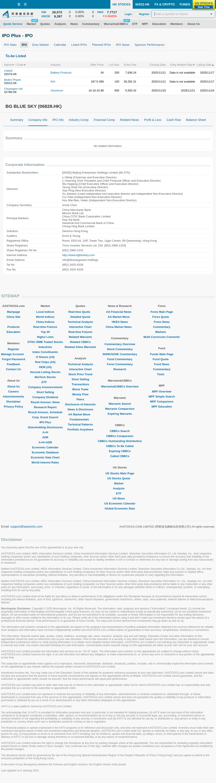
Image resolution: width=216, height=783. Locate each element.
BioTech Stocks (45, 377)
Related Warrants (80, 337)
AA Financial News (120, 311)
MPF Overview (161, 391)
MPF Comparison (161, 401)
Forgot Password (13, 359)
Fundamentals (80, 419)
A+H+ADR (45, 442)
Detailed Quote (80, 316)
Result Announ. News (45, 402)
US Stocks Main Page (119, 473)
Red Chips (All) (45, 362)
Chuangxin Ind (13, 88)
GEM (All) (45, 367)
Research (119, 369)
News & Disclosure (80, 409)
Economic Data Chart (45, 457)
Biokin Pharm (12, 79)
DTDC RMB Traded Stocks (45, 342)
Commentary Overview (120, 344)
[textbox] (183, 13)
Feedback (13, 364)
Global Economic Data (120, 508)
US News (120, 498)
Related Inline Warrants (80, 347)
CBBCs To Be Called (120, 446)
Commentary (161, 327)
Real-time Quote (81, 311)
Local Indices (45, 311)
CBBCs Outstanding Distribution (120, 441)
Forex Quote (161, 316)
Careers (13, 391)
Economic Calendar (45, 447)
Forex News (162, 322)
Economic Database (45, 452)
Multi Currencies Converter (162, 337)
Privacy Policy (13, 406)
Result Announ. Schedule (45, 412)
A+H (45, 432)
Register (13, 349)
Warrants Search (120, 403)
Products (13, 327)
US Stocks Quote (119, 478)
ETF (45, 382)
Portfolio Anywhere (80, 429)
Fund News (161, 364)
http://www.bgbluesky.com (78, 255)
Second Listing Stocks (45, 372)
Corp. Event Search (45, 417)
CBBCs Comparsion (119, 436)
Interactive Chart (80, 327)
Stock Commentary (120, 349)
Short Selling (45, 392)
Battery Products (61, 72)
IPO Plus (45, 422)
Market (119, 483)
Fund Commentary (119, 359)
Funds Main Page (161, 354)
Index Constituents (45, 352)
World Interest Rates (45, 462)
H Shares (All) (45, 357)
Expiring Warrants (120, 413)
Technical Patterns (80, 424)
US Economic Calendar (119, 503)
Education (13, 332)
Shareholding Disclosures (45, 427)
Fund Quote (162, 359)
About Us (13, 386)
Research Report (45, 407)
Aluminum (57, 90)
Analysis (120, 488)
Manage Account (13, 354)
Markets (161, 332)
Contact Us (13, 369)
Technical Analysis (80, 322)
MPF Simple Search (162, 396)
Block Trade (80, 389)
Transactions (80, 384)
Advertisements (13, 396)
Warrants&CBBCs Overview (119, 386)
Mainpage (13, 311)
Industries (45, 347)
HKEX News (120, 322)
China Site (14, 316)
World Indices (45, 316)
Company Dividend (45, 397)
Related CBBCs (80, 342)
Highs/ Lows (45, 337)
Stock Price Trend (80, 374)
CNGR (8, 70)
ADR (45, 437)
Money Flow (80, 394)
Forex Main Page (162, 311)
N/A (53, 81)
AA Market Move (80, 414)
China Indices (45, 322)
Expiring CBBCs (120, 451)
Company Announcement (45, 387)
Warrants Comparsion (119, 408)
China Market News (120, 327)
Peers (80, 399)
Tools (161, 374)
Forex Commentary (120, 364)
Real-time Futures (45, 327)
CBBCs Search (120, 431)
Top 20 (45, 332)
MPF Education (161, 406)
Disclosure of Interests (80, 404)
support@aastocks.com (26, 526)
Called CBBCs (119, 456)
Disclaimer (13, 401)
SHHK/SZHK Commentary (120, 354)
